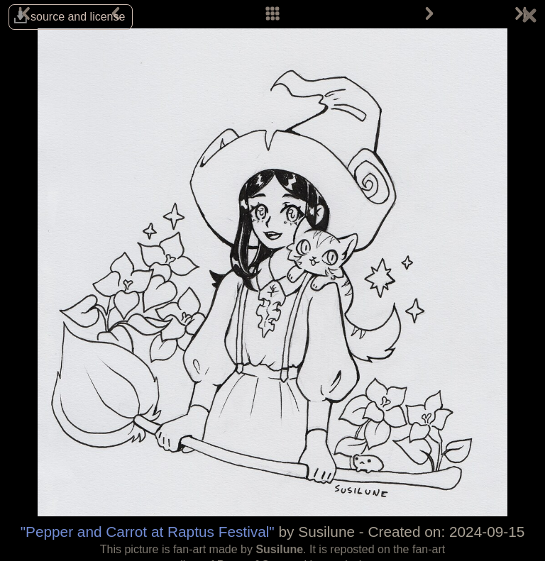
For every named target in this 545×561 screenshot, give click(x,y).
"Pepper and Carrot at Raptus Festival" (148, 531)
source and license (78, 17)
